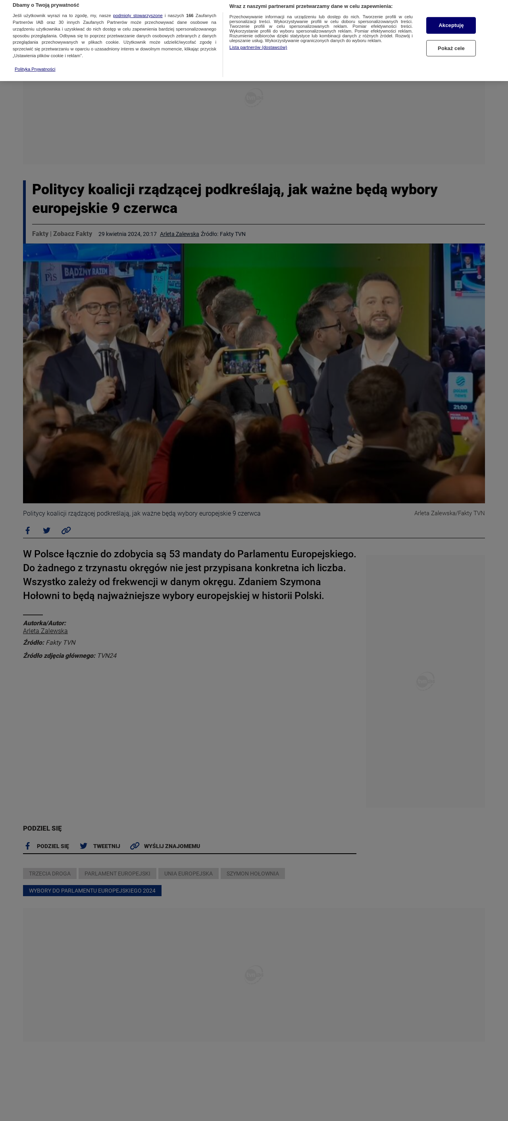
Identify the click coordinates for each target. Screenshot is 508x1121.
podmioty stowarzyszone (138, 4)
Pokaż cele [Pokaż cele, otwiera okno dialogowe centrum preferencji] (451, 37)
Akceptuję (451, 14)
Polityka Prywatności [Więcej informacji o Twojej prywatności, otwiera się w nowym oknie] (35, 57)
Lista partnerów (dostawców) (258, 35)
